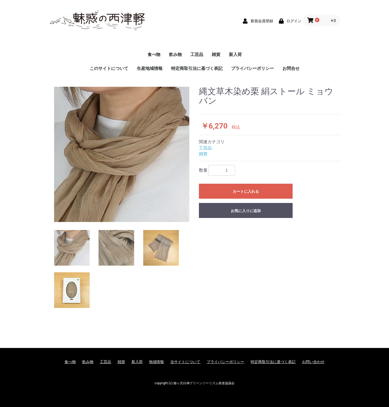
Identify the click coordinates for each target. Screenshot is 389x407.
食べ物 (154, 54)
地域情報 (156, 362)
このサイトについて (109, 68)
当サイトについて (185, 362)
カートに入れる (246, 191)
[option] (121, 154)
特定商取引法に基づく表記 (196, 68)
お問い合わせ (313, 362)
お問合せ (291, 68)
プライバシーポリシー (252, 68)
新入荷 (235, 54)
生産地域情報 (150, 68)
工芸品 (196, 54)
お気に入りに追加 (246, 211)
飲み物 (175, 54)
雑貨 (216, 54)
